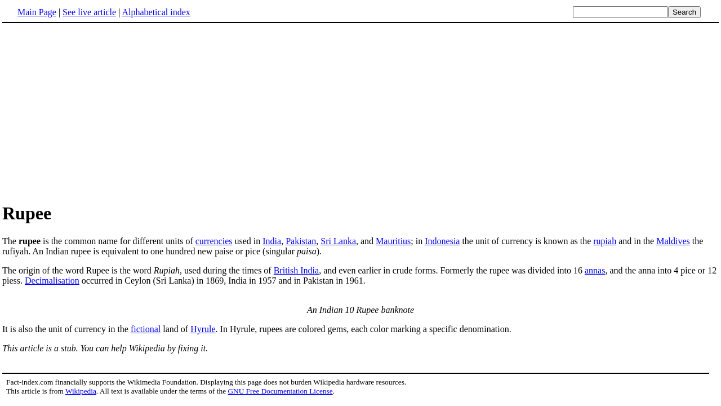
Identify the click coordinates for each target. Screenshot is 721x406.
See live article (89, 12)
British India (296, 270)
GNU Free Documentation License (280, 391)
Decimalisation (52, 280)
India (271, 241)
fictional (146, 329)
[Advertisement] (97, 112)
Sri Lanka (338, 241)
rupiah (604, 241)
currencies (214, 241)
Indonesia (442, 241)
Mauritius (393, 241)
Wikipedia (80, 391)
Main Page (36, 12)
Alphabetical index (156, 12)
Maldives (673, 241)
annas (595, 270)
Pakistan (301, 241)
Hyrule (202, 329)
